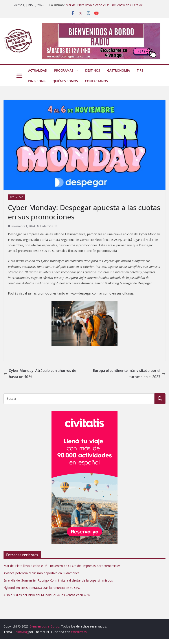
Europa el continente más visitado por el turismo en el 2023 (129, 373)
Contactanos (96, 81)
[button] (75, 70)
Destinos (92, 70)
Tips (140, 70)
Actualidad (37, 70)
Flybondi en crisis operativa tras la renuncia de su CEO (42, 588)
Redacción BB (48, 226)
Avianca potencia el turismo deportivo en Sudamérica (41, 573)
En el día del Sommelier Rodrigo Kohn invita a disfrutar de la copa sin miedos (58, 580)
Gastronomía (118, 70)
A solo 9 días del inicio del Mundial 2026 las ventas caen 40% (47, 595)
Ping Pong (37, 81)
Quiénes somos (65, 81)
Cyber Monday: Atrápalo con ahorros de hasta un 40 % (40, 373)
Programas (63, 70)
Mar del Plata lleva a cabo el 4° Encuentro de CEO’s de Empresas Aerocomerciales (104, 7)
